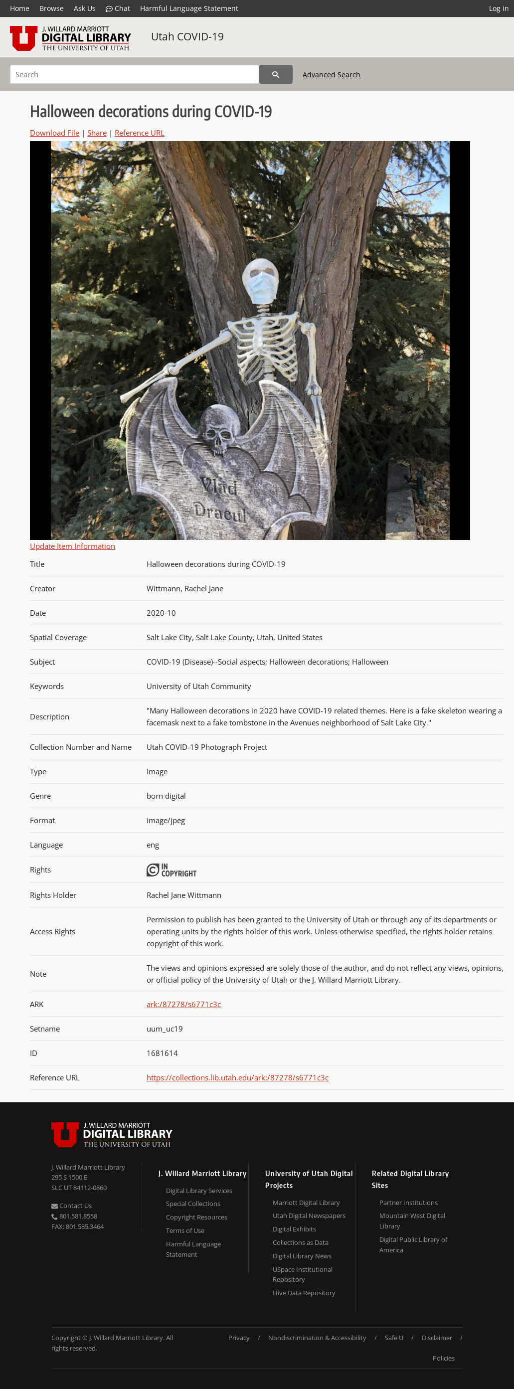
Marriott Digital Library (306, 1202)
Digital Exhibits (294, 1228)
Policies (444, 1358)
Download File (54, 133)
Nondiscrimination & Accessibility (317, 1337)
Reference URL (140, 133)
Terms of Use (185, 1230)
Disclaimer (437, 1337)
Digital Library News (302, 1255)
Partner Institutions (408, 1202)
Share (97, 133)
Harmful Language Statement (189, 8)
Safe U (394, 1337)
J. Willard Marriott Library (88, 1167)
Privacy (239, 1337)
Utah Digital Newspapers (309, 1215)
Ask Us (85, 8)
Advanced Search (331, 74)
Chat (118, 8)
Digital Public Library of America (413, 1244)
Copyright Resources (196, 1217)
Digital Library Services (199, 1190)
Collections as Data (301, 1242)
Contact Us (71, 1205)
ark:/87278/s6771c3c (184, 1004)
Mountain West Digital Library (412, 1220)
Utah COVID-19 (187, 36)
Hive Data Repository (304, 1292)
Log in (499, 8)
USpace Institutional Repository (303, 1274)
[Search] (134, 74)
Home (19, 8)
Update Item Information (72, 546)
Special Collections (193, 1203)
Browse (51, 8)
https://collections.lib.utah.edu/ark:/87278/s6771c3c (238, 1077)
